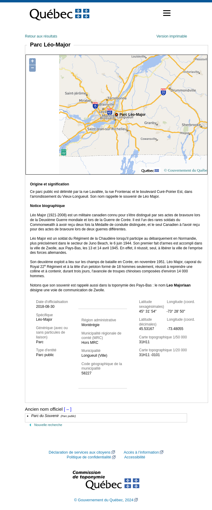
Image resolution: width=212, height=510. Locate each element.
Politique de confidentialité (89, 457)
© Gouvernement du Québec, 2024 (104, 500)
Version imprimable (171, 36)
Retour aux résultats (41, 36)
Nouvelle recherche (48, 425)
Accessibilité (134, 457)
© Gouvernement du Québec (186, 170)
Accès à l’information (141, 452)
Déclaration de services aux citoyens (80, 452)
